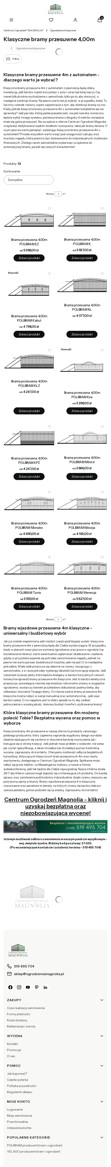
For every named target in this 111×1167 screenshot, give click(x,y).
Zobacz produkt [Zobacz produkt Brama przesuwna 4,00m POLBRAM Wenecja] (81, 606)
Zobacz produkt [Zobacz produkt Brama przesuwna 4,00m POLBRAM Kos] (81, 411)
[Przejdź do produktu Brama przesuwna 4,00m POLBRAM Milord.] (82, 437)
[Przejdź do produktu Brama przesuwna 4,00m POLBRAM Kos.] (82, 367)
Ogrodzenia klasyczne (63, 30)
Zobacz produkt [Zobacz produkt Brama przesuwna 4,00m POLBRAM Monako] (29, 541)
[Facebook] (10, 987)
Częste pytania (17, 1080)
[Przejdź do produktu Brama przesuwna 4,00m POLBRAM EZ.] (29, 219)
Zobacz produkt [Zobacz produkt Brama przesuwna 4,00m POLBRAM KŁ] (81, 334)
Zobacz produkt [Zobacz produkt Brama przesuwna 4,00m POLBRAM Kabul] (29, 334)
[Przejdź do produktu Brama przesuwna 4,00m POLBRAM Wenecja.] (82, 568)
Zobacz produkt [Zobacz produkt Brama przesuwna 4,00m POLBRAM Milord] (81, 476)
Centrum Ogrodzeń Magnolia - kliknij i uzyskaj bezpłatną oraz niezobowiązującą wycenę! (55, 806)
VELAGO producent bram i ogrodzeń (33, 1151)
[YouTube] (27, 987)
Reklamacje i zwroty (21, 1026)
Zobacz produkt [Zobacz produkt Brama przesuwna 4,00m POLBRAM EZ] (29, 258)
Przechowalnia (17, 1122)
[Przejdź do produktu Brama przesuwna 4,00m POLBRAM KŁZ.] (29, 361)
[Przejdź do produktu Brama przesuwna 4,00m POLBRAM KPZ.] (29, 437)
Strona (50, 193)
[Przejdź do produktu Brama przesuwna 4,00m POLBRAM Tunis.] (29, 568)
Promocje (14, 1050)
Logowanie (15, 1109)
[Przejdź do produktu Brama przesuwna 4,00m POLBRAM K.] (82, 219)
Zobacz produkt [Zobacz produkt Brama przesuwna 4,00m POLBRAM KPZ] (29, 476)
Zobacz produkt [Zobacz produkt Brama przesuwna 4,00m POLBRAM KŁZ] (29, 411)
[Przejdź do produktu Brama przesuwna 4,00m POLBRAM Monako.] (29, 503)
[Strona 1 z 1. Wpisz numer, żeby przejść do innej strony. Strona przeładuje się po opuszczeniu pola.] (58, 193)
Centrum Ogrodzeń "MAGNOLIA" (23, 30)
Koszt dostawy (17, 1020)
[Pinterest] (36, 987)
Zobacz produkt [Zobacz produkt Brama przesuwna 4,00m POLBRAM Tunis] (29, 606)
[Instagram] (19, 987)
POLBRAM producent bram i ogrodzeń (34, 1145)
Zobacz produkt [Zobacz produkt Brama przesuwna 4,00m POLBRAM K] (81, 258)
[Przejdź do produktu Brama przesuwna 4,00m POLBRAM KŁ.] (82, 284)
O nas (11, 1056)
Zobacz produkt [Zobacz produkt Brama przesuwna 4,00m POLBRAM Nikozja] (81, 541)
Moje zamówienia (19, 1116)
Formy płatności (18, 1014)
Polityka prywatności (21, 1086)
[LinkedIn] (45, 987)
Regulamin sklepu (19, 1092)
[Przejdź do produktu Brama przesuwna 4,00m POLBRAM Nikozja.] (82, 503)
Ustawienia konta (19, 1128)
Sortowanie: (12, 171)
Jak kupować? (17, 1074)
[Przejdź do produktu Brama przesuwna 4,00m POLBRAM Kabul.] (29, 290)
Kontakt (12, 1044)
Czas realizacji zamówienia (26, 1008)
